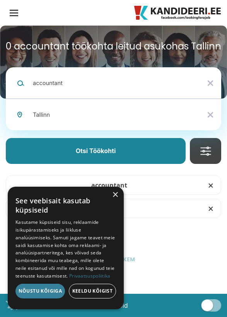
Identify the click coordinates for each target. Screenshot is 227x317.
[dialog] (66, 248)
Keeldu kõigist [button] (92, 291)
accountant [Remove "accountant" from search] (109, 185)
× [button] (115, 195)
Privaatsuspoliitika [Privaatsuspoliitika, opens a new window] (90, 276)
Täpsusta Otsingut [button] (205, 151)
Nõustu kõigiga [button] (40, 291)
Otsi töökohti (96, 151)
